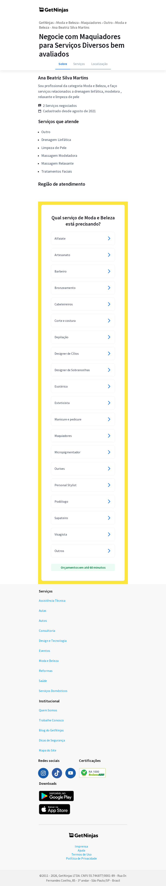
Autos (43, 621)
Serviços (79, 64)
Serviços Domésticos (53, 691)
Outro (108, 22)
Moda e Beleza (67, 22)
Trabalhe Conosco (51, 720)
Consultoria (47, 631)
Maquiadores (91, 22)
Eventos (44, 651)
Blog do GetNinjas (51, 730)
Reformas (46, 671)
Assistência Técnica (52, 600)
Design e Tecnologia (53, 641)
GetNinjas (46, 22)
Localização (99, 64)
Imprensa (81, 846)
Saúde (43, 681)
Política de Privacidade (81, 858)
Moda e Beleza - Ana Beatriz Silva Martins (83, 25)
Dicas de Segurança (52, 740)
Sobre (63, 64)
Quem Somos (48, 710)
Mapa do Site (47, 750)
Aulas (42, 611)
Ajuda (81, 850)
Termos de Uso (81, 854)
